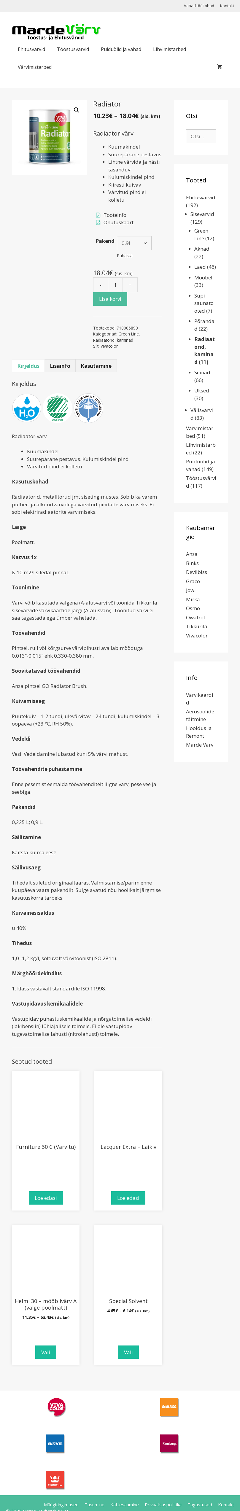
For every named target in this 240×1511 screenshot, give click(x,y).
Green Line (128, 334)
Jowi (191, 590)
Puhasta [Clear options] (125, 255)
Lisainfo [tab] (60, 365)
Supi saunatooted (204, 303)
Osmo (193, 608)
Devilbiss (196, 572)
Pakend (105, 241)
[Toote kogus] (115, 284)
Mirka (193, 599)
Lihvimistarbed (169, 49)
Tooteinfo (115, 214)
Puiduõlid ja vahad (121, 49)
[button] (76, 110)
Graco (193, 581)
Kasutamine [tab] (96, 365)
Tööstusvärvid (73, 49)
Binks (192, 563)
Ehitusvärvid (31, 49)
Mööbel (203, 277)
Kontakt (227, 5)
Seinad (202, 372)
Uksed (201, 390)
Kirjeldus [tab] (28, 365)
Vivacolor (109, 346)
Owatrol (195, 617)
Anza (192, 554)
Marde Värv (199, 744)
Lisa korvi (110, 298)
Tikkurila (196, 626)
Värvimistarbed (35, 67)
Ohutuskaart (118, 222)
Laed (200, 266)
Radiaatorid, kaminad (113, 340)
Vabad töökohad (199, 5)
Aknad (201, 248)
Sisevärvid (202, 214)
